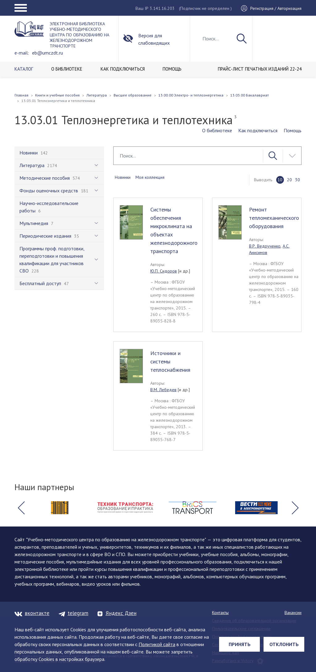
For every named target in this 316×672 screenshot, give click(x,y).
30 (297, 179)
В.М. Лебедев (163, 389)
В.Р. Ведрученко (265, 246)
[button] (21, 507)
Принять (240, 644)
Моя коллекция (149, 177)
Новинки (123, 177)
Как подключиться (257, 130)
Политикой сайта (157, 644)
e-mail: (22, 53)
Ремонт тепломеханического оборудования (274, 218)
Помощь (292, 130)
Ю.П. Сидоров (163, 271)
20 (289, 179)
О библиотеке (217, 130)
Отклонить (284, 644)
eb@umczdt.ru (47, 53)
